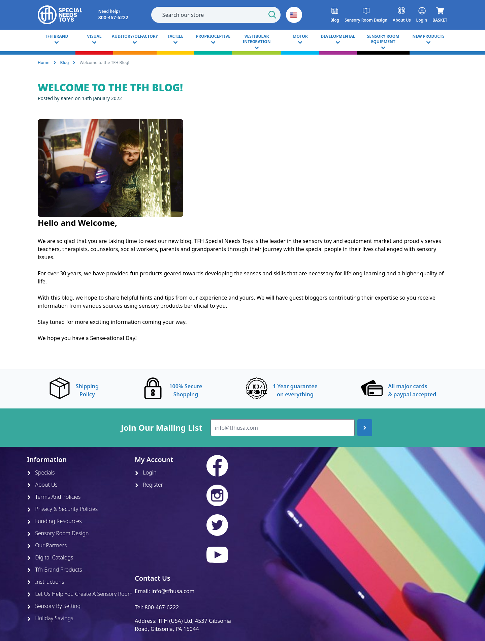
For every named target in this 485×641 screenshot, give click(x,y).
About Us (42, 484)
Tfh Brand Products (54, 569)
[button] (294, 15)
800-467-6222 (161, 607)
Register (149, 484)
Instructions (45, 581)
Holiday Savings (50, 618)
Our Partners (47, 545)
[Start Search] (272, 15)
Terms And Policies (54, 496)
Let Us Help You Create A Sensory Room (79, 594)
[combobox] (216, 15)
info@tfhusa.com (173, 591)
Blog (64, 62)
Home (44, 62)
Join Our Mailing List (161, 427)
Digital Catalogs (50, 557)
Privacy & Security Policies (62, 509)
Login (146, 472)
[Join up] (364, 427)
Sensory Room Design (58, 533)
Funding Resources (54, 521)
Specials (41, 472)
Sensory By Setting (53, 606)
